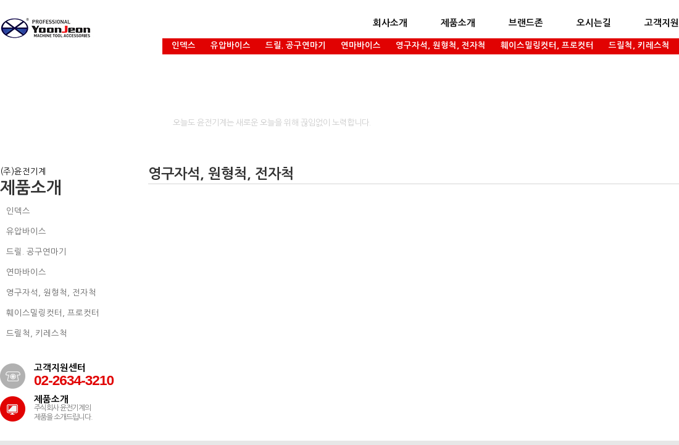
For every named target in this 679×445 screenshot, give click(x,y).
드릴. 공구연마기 (295, 45)
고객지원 (661, 23)
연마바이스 (361, 45)
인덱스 (184, 45)
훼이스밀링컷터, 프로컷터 (547, 45)
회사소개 (390, 23)
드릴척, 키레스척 (639, 45)
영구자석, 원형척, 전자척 (441, 45)
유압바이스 (230, 45)
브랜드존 (526, 23)
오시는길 (594, 23)
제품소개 (458, 23)
